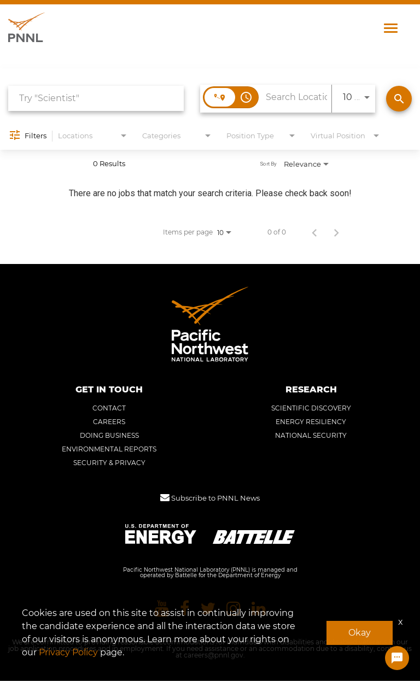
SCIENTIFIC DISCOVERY (311, 409)
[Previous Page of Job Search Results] (314, 232)
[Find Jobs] (399, 98)
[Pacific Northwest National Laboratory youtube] (162, 609)
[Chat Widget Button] (397, 658)
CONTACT (109, 409)
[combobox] (96, 98)
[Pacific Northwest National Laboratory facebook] (184, 609)
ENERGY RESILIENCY (311, 422)
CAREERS (109, 422)
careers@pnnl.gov (213, 656)
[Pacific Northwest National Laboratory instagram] (233, 609)
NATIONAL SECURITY (311, 436)
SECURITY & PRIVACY (109, 463)
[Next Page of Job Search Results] (336, 232)
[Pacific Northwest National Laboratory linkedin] (259, 609)
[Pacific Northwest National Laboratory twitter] (207, 609)
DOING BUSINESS (109, 436)
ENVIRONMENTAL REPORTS (109, 450)
